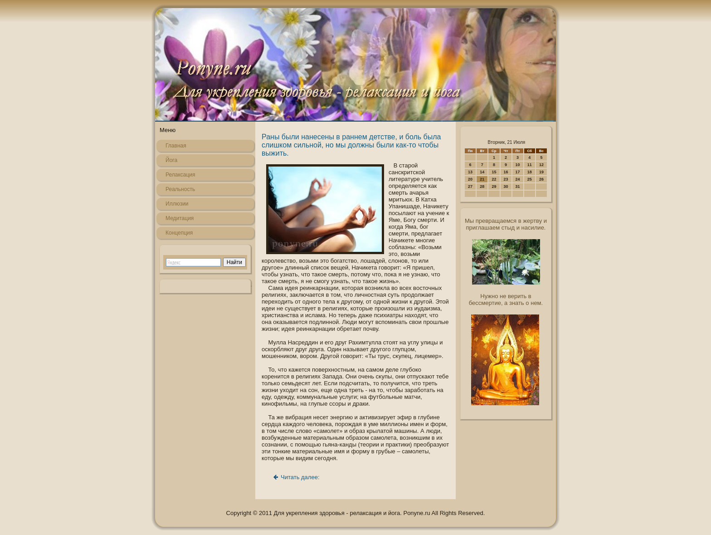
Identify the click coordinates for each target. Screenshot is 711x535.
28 (482, 186)
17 (518, 172)
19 (541, 172)
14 (482, 172)
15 (494, 172)
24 (518, 179)
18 (529, 172)
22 (494, 179)
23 (506, 179)
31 (518, 186)
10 (518, 164)
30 (506, 186)
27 (470, 186)
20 (470, 179)
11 (529, 164)
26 (541, 179)
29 (494, 186)
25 (529, 179)
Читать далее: (300, 477)
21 (482, 179)
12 (541, 164)
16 (506, 172)
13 (470, 172)
